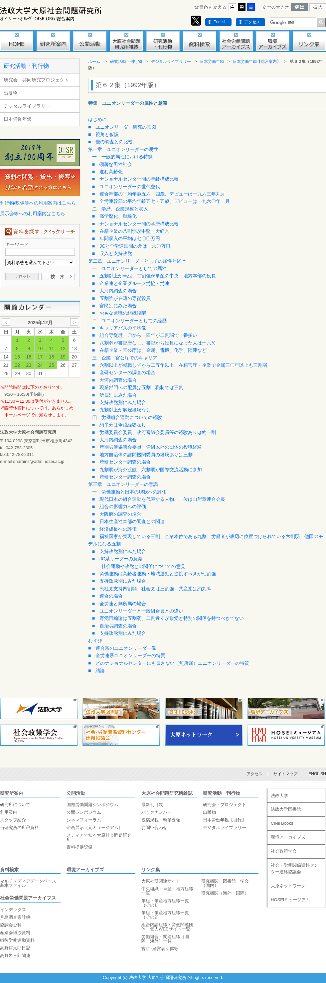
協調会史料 (11, 924)
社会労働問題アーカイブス (28, 898)
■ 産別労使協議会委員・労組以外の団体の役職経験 (147, 447)
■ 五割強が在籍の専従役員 (121, 298)
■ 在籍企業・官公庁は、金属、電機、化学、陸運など (149, 350)
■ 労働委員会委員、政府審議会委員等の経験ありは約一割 (154, 432)
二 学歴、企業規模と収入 (120, 208)
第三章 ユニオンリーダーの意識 (123, 484)
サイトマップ (285, 774)
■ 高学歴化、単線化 (114, 216)
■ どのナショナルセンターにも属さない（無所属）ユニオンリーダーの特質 (168, 663)
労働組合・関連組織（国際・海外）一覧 (165, 938)
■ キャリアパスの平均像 (119, 328)
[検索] (292, 23)
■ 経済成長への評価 (114, 529)
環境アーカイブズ (85, 869)
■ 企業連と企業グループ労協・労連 (130, 283)
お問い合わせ (154, 827)
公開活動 (76, 793)
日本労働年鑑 (18, 119)
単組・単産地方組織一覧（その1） (165, 903)
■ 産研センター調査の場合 (121, 462)
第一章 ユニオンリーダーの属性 (123, 149)
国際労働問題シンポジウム (92, 804)
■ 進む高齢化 (107, 171)
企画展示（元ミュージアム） (95, 827)
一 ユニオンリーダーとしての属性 (129, 268)
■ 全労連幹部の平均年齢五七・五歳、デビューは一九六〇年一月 (161, 201)
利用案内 (8, 812)
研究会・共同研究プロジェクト (36, 79)
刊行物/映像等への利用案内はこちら (38, 203)
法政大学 (279, 795)
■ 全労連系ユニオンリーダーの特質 (126, 655)
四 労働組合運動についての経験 (127, 417)
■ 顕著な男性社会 (112, 164)
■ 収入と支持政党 (112, 253)
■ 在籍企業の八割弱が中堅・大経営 (130, 231)
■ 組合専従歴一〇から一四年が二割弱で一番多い (144, 335)
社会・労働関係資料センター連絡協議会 (294, 869)
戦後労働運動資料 (17, 940)
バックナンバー (156, 812)
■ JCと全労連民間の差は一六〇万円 (131, 246)
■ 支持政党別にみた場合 (119, 402)
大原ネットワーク (288, 885)
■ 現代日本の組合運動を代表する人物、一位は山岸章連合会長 (158, 499)
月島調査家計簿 (15, 917)
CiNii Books (282, 823)
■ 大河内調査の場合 (114, 290)
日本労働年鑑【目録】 (224, 819)
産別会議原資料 (15, 932)
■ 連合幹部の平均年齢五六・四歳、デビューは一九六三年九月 (158, 194)
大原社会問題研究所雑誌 (167, 793)
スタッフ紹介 (13, 819)
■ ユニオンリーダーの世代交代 (126, 186)
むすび (95, 640)
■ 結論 (96, 670)
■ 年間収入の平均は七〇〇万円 (126, 238)
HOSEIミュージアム (290, 899)
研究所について (15, 804)
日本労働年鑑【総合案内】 (257, 61)
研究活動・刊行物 (26, 66)
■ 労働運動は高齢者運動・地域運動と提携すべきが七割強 (154, 573)
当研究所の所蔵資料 (19, 827)
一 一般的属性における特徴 (122, 156)
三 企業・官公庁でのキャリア (124, 357)
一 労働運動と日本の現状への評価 (129, 491)
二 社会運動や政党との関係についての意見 (138, 566)
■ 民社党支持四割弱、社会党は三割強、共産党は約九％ (151, 588)
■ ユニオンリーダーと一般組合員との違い (137, 611)
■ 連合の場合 (107, 596)
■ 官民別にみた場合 (114, 305)
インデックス (13, 909)
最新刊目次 (152, 804)
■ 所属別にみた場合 (114, 395)
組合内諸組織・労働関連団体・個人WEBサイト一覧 (167, 926)
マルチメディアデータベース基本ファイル (28, 883)
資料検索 (9, 869)
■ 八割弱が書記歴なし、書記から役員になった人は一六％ (154, 343)
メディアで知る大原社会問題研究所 (99, 837)
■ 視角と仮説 (103, 134)
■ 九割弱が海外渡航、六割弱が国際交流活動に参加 (147, 469)
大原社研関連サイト (160, 881)
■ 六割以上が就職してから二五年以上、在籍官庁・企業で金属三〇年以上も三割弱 (179, 365)
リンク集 (150, 869)
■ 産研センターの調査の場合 (123, 372)
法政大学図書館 (286, 809)
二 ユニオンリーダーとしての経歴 (129, 320)
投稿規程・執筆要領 (160, 819)
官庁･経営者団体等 (159, 948)
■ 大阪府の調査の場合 (116, 514)
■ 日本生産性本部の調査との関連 (128, 521)
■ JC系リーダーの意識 (117, 558)
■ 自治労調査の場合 (114, 626)
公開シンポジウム (84, 812)
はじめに (97, 119)
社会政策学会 (284, 851)
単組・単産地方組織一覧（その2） (165, 914)
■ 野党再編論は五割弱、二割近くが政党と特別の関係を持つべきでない (168, 618)
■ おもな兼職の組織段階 (119, 313)
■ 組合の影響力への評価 (119, 506)
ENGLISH (317, 774)
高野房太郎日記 (15, 947)
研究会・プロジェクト (224, 804)
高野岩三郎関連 (15, 955)
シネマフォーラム (84, 819)
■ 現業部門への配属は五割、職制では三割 (137, 387)
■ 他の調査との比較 (110, 141)
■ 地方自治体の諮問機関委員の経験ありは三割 (142, 454)
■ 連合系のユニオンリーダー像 (122, 648)
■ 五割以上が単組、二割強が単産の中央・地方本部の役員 (154, 275)
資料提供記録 (79, 847)
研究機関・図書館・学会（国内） (225, 883)
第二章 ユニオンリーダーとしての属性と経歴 (137, 261)
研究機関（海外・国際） (225, 893)
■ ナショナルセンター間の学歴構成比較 (135, 223)
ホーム (94, 61)
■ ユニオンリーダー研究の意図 (122, 127)
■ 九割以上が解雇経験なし (121, 409)
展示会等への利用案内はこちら (32, 213)
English (220, 22)
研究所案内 (11, 793)
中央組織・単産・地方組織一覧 (167, 891)
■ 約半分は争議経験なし (119, 424)
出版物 (11, 93)
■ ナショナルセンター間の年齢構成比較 (135, 179)
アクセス (252, 22)
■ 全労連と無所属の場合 (119, 603)
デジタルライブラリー (27, 106)
